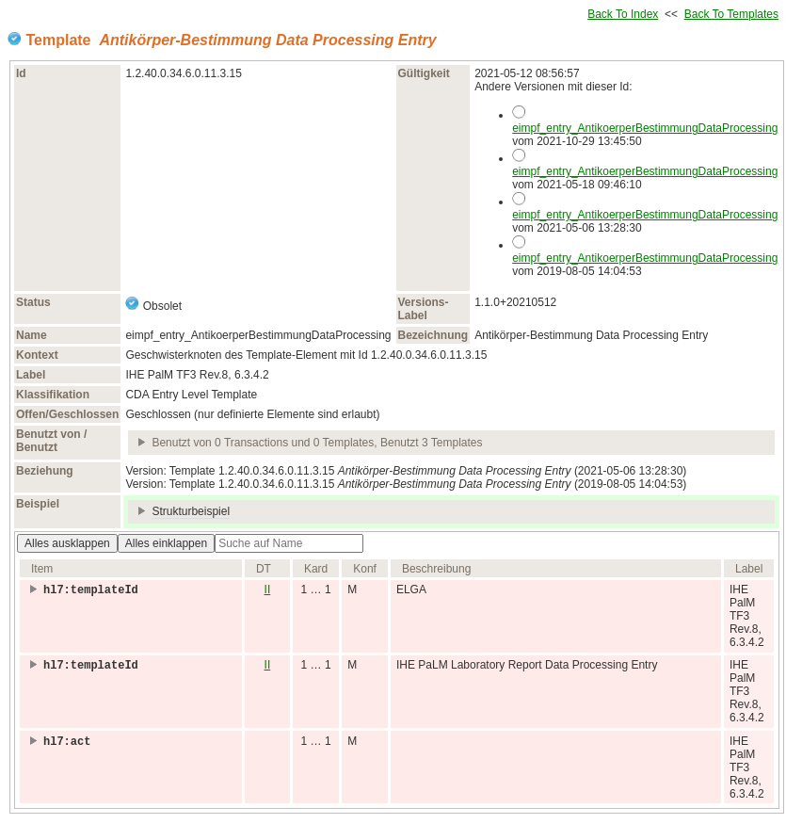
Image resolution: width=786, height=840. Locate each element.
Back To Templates (731, 14)
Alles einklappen (166, 543)
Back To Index (622, 14)
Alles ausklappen (67, 543)
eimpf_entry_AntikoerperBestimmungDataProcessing (645, 128)
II (268, 589)
